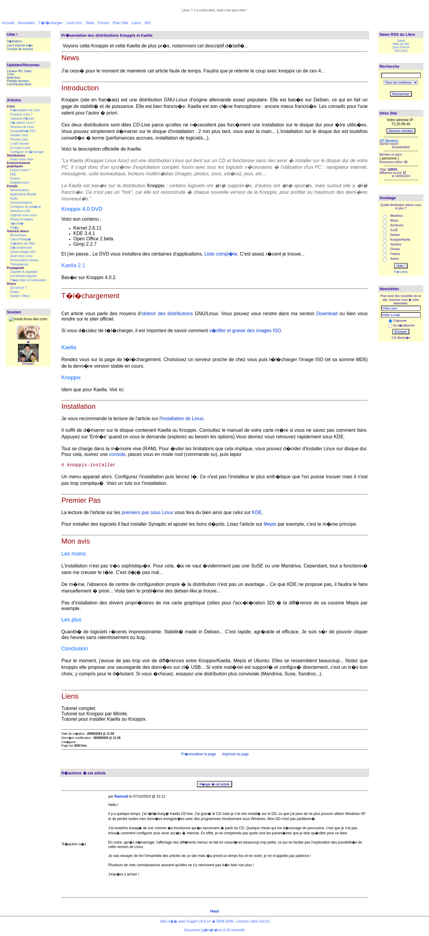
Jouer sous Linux (21, 256)
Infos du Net (401, 44)
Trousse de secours (20, 49)
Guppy (14, 291)
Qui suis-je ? (18, 287)
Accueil (8, 23)
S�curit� (17, 223)
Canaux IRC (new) (19, 71)
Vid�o (14, 227)
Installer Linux (19, 135)
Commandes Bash (19, 84)
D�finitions (14, 41)
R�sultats (401, 271)
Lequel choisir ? (20, 170)
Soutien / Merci (20, 296)
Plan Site (120, 23)
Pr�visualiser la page (198, 754)
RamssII (121, 796)
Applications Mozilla (23, 194)
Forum (103, 23)
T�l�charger (50, 23)
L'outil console (19, 143)
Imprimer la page (235, 754)
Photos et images (21, 219)
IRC (147, 23)
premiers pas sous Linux (147, 512)
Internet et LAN (20, 211)
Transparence (19, 264)
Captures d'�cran (22, 118)
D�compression (21, 247)
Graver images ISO (23, 251)
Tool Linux (401, 50)
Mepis (270, 524)
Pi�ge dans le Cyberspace (28, 280)
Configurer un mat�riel (25, 206)
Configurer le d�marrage (27, 152)
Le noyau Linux (20, 147)
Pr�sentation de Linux (25, 110)
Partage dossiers (18, 81)
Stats (90, 23)
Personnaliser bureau (24, 260)
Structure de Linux (22, 127)
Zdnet (401, 40)
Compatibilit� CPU (23, 131)
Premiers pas (19, 139)
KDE (13, 174)
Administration (19, 190)
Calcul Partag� (20, 239)
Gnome (15, 178)
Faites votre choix (21, 159)
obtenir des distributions (167, 313)
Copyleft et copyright (23, 271)
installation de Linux (182, 418)
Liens (136, 23)
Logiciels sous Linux (23, 215)
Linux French (401, 47)
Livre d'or (74, 23)
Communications (21, 202)
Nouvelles (26, 23)
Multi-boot (13, 77)
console (117, 454)
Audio (14, 198)
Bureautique (18, 235)
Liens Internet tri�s (20, 45)
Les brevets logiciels (23, 276)
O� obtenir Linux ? (23, 122)
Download (327, 313)
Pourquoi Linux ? (21, 114)
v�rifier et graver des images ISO (245, 330)
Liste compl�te (220, 253)
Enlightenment (19, 182)
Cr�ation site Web (22, 243)
